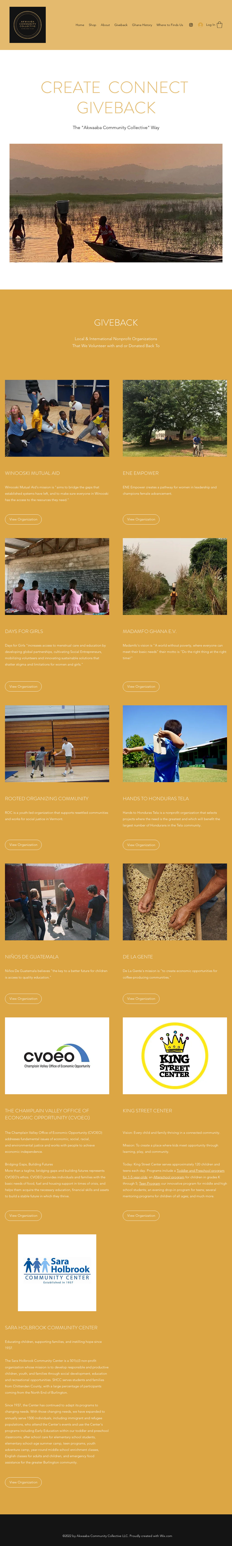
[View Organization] (23, 519)
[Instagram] (191, 25)
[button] (219, 24)
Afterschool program (168, 1177)
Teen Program (149, 1183)
